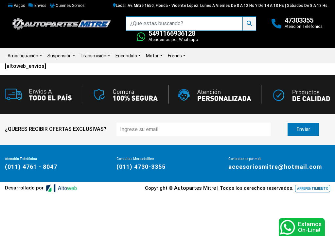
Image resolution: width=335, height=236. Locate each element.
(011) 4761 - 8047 (31, 166)
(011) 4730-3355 (141, 166)
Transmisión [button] (93, 55)
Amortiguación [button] (23, 55)
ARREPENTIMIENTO (312, 188)
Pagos (16, 5)
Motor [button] (152, 55)
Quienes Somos (67, 5)
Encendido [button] (126, 55)
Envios (37, 5)
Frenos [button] (175, 55)
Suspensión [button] (59, 55)
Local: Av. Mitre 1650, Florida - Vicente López (155, 5)
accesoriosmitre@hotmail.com (275, 166)
